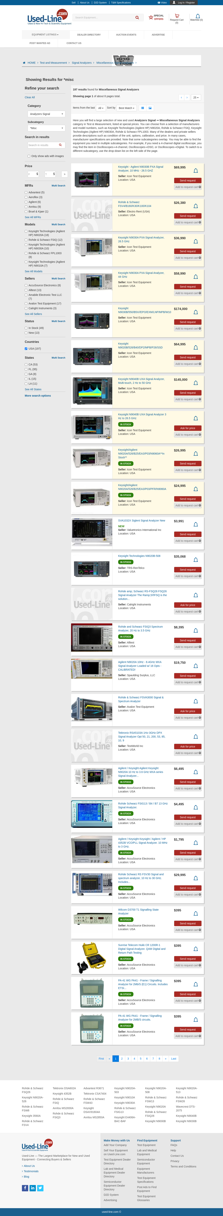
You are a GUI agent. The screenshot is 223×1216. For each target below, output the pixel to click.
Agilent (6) (33, 201)
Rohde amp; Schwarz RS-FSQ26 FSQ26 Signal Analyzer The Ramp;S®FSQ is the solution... (142, 595)
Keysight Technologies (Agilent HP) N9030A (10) (45, 246)
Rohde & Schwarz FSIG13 (125, 1110)
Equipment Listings (45, 34)
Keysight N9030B (186, 1121)
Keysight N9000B (155, 1121)
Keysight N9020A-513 (186, 1090)
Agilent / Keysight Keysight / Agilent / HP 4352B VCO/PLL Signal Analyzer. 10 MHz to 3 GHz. (143, 842)
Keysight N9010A (124, 1097)
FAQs (174, 1145)
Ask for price (187, 428)
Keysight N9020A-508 (156, 1090)
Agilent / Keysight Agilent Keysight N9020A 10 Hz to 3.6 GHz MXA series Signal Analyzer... (140, 772)
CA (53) (31, 364)
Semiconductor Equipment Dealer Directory (114, 1185)
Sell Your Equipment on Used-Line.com (116, 1152)
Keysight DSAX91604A (91, 1110)
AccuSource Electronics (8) (43, 285)
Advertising (110, 1200)
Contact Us (74, 43)
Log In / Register (186, 2)
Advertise (158, 34)
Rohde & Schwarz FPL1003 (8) (43, 255)
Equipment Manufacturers (145, 1170)
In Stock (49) (34, 327)
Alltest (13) (33, 290)
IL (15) (30, 378)
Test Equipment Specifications (146, 1179)
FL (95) (31, 369)
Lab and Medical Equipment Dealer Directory (114, 1172)
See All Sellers (33, 314)
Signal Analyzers (83, 62)
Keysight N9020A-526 (32, 1099)
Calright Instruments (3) (40, 308)
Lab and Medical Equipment (147, 1152)
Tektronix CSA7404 (94, 1093)
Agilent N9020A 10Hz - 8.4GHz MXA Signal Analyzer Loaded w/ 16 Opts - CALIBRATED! (139, 665)
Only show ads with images (46, 156)
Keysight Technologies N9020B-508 (139, 555)
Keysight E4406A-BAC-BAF (125, 1119)
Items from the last (84, 107)
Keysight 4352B (62, 1093)
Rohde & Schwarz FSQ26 (32, 1090)
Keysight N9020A (155, 1106)
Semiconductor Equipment (146, 1161)
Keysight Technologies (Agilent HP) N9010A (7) (45, 263)
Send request (188, 180)
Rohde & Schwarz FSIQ (63, 1100)
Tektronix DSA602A (64, 1088)
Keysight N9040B (186, 1115)
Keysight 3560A (31, 1115)
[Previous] (109, 1058)
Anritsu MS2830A (63, 1108)
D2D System (111, 1194)
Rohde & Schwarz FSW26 (186, 1099)
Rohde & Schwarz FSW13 (156, 1099)
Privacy (175, 1161)
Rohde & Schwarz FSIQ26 (156, 1113)
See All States (33, 389)
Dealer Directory (89, 34)
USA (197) (33, 348)
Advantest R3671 (93, 1088)
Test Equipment (146, 1145)
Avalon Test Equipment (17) (43, 303)
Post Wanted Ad (40, 43)
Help (173, 1150)
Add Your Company (115, 1145)
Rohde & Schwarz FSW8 (32, 1108)
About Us (28, 1165)
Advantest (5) (34, 192)
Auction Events (126, 34)
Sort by (111, 107)
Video (162, 2)
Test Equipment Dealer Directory (117, 1161)
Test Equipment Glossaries (146, 1198)
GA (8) (30, 374)
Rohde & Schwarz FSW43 (94, 1100)
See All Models (34, 271)
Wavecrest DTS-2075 (185, 1108)
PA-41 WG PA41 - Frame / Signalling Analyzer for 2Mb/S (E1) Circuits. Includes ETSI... (143, 984)
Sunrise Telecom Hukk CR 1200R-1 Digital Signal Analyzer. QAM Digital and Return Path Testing (141, 949)
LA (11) (31, 383)
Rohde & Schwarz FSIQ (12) (43, 239)
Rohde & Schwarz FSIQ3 (63, 1115)
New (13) (32, 332)
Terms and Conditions (183, 1166)
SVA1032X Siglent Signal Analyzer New (141, 520)
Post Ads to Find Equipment (146, 1189)
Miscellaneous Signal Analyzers (116, 62)
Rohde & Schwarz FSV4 (32, 1123)
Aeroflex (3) (33, 197)
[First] (101, 1058)
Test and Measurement (55, 62)
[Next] (165, 1058)
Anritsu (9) (33, 206)
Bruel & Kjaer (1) (36, 211)
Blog (25, 1176)
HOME (33, 62)
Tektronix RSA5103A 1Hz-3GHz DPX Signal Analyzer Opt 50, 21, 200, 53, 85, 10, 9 (141, 736)
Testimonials (30, 1171)
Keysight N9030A (124, 1102)
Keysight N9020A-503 (125, 1090)
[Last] (174, 1058)
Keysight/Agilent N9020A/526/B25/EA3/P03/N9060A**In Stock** (141, 453)
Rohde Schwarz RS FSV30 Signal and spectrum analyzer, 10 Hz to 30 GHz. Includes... (141, 878)
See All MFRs (33, 217)
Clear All (30, 97)
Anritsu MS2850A (93, 1117)
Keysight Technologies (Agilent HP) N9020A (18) (45, 233)
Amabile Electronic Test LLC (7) (43, 296)
